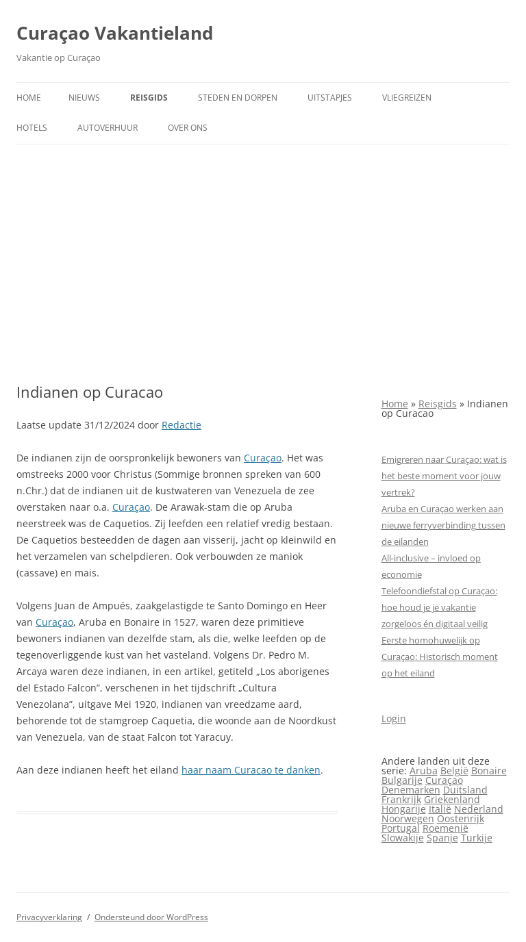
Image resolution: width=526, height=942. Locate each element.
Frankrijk (401, 799)
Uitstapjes (330, 97)
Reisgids (149, 97)
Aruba (424, 770)
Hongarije (403, 808)
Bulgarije (402, 780)
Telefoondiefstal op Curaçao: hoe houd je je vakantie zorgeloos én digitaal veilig (439, 607)
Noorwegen (407, 818)
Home (28, 97)
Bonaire (489, 770)
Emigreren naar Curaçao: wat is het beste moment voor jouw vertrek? (444, 475)
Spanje (442, 837)
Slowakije (402, 837)
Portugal (400, 828)
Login (393, 718)
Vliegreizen (406, 97)
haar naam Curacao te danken (251, 769)
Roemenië (445, 828)
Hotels (31, 127)
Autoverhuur (107, 127)
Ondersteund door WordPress (151, 917)
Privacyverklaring (49, 917)
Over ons (188, 127)
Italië (440, 808)
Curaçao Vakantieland (114, 33)
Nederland (478, 808)
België (454, 770)
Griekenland (452, 799)
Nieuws (84, 97)
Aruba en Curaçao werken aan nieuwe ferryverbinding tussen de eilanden (443, 525)
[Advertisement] (263, 247)
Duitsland (465, 789)
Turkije (476, 837)
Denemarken (410, 789)
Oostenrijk (460, 818)
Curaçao (262, 457)
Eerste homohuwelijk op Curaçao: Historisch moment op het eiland (439, 656)
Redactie (181, 424)
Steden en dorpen (237, 97)
